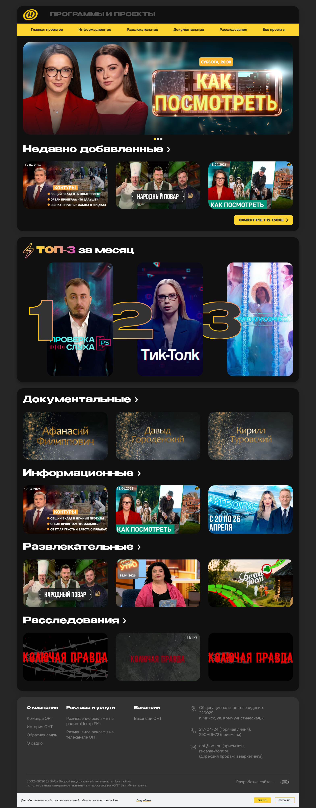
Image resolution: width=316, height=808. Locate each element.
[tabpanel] (158, 88)
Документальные (189, 30)
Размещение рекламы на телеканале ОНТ (90, 734)
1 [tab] (155, 139)
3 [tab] (161, 139)
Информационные (94, 30)
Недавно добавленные (93, 149)
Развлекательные (142, 30)
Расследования (233, 30)
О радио (35, 743)
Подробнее (143, 800)
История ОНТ (40, 726)
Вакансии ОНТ (148, 718)
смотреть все (261, 220)
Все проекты (274, 30)
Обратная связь (42, 735)
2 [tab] (158, 139)
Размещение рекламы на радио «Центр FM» (90, 721)
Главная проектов (47, 30)
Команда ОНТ (40, 718)
